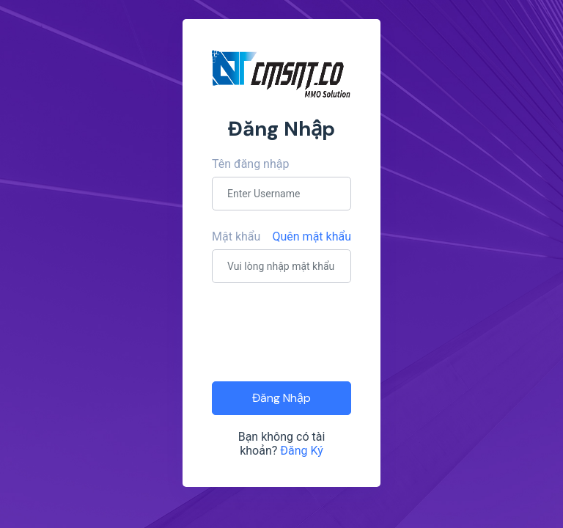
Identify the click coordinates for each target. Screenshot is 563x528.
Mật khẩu (236, 236)
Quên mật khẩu (312, 236)
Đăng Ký (301, 451)
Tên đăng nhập (250, 164)
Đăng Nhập (281, 398)
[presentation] (323, 330)
